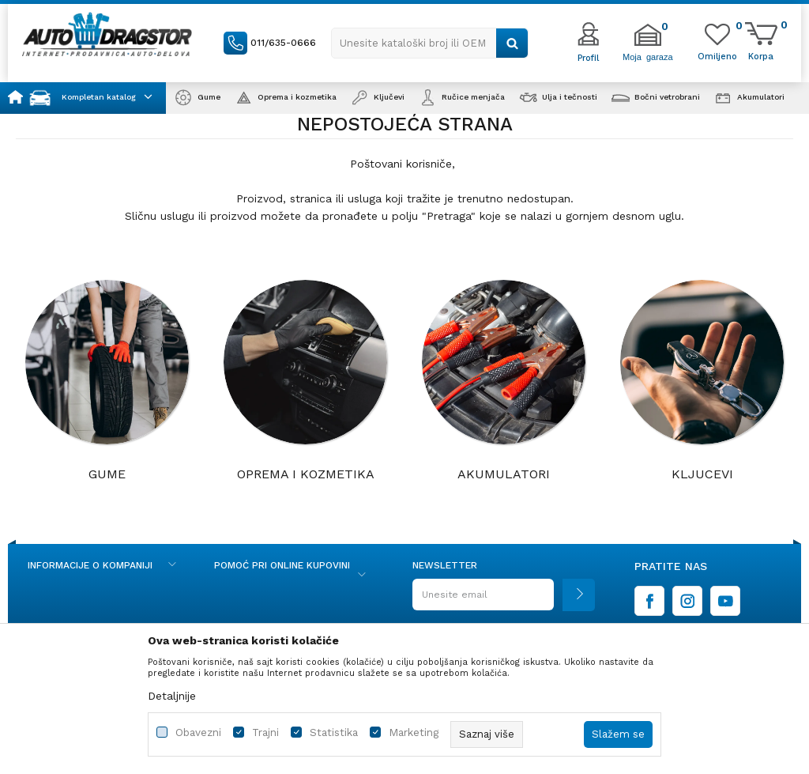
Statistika (334, 732)
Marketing (413, 732)
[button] (430, 43)
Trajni (265, 732)
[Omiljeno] (717, 55)
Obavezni (198, 732)
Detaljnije (172, 695)
